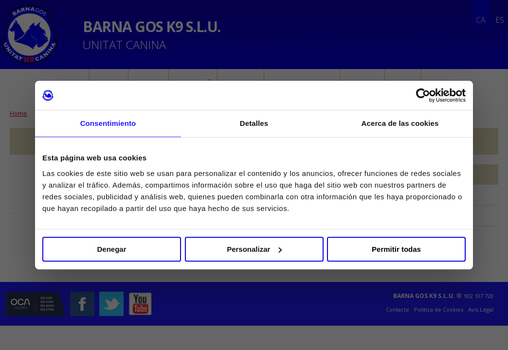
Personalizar (254, 249)
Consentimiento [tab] (108, 123)
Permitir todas (396, 249)
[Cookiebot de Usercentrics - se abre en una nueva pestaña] (423, 95)
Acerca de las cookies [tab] (400, 123)
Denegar (111, 249)
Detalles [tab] (254, 123)
